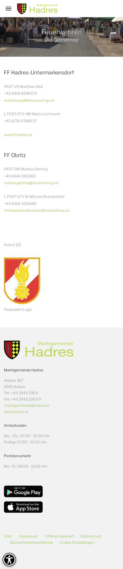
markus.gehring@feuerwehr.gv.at (31, 182)
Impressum (28, 536)
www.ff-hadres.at (18, 134)
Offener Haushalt (59, 536)
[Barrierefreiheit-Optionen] (9, 559)
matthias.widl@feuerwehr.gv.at (29, 100)
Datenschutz (91, 536)
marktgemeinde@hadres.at (26, 405)
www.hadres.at (16, 411)
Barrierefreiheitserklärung (31, 542)
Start (8, 536)
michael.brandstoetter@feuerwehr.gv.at (36, 210)
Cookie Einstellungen (77, 542)
